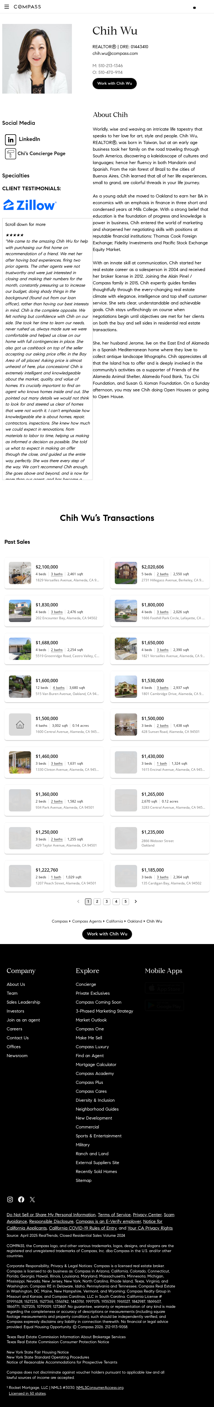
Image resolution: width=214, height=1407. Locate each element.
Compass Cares (91, 1091)
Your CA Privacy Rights (150, 1228)
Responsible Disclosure (51, 1221)
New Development (94, 1118)
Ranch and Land (92, 1153)
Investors (15, 1011)
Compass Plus (89, 1082)
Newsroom (17, 1055)
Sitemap (83, 1180)
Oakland (134, 921)
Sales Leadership (23, 1002)
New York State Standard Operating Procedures (48, 1357)
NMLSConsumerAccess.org (99, 1387)
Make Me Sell (89, 1037)
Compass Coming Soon (98, 1002)
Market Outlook (91, 1020)
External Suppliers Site (97, 1162)
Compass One (90, 1029)
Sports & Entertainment (98, 1135)
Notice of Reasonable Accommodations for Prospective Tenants (62, 1362)
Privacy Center (147, 1214)
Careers (14, 1029)
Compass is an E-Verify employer (108, 1221)
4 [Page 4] (116, 901)
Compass (60, 921)
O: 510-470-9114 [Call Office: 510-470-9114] (108, 72)
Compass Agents (87, 921)
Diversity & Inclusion (95, 1100)
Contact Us (18, 1037)
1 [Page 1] (88, 901)
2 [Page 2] (97, 901)
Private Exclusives (93, 993)
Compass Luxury (92, 1046)
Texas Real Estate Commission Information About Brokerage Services (66, 1337)
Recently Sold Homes (96, 1171)
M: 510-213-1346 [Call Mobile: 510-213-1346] (108, 65)
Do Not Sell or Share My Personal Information (51, 1214)
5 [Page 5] (126, 901)
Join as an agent (23, 1020)
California (114, 921)
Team (12, 993)
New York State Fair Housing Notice (38, 1352)
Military (83, 1144)
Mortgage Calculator (96, 1064)
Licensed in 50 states (27, 1393)
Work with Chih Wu (114, 83)
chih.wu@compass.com (115, 53)
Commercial (87, 1127)
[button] (6, 6)
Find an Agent (90, 1055)
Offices (14, 1046)
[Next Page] (135, 901)
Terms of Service (114, 1214)
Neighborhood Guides (97, 1109)
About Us (16, 984)
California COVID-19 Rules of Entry (82, 1228)
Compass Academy (95, 1073)
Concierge (86, 984)
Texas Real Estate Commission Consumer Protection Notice (58, 1342)
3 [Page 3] (107, 901)
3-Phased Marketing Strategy (104, 1011)
